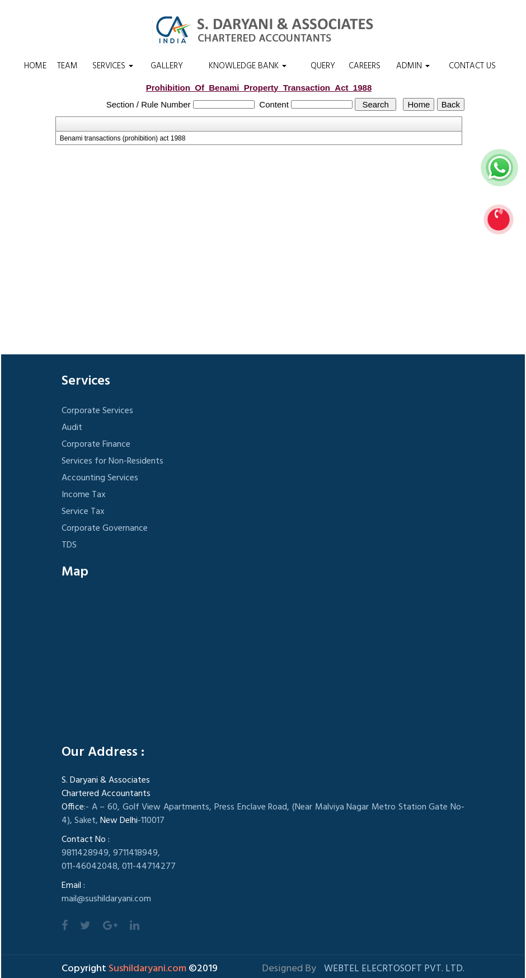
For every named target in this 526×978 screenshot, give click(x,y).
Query (323, 66)
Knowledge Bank (248, 66)
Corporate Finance (96, 444)
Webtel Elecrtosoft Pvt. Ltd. (394, 968)
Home (35, 66)
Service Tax (83, 511)
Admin (413, 66)
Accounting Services (100, 478)
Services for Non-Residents (112, 461)
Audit (72, 427)
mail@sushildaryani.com (106, 899)
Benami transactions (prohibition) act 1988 (123, 138)
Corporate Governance (105, 528)
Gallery (167, 66)
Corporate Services (97, 411)
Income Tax (84, 495)
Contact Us (472, 66)
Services (112, 66)
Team (67, 66)
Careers (365, 66)
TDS (69, 545)
